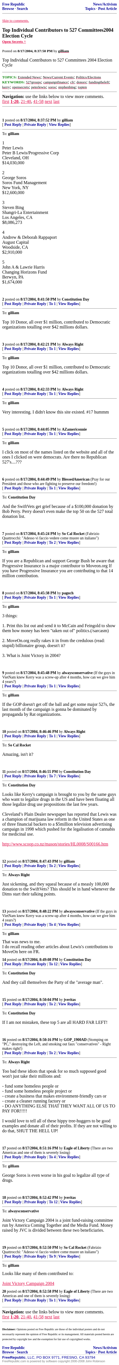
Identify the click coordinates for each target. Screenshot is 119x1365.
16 (4, 1040)
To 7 (52, 776)
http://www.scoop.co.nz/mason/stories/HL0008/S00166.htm (55, 844)
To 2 (52, 542)
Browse (8, 9)
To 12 (53, 964)
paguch (67, 593)
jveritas (70, 1000)
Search (22, 9)
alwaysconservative (77, 673)
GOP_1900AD (75, 1040)
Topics (90, 9)
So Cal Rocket (73, 534)
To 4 (52, 925)
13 (4, 911)
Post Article (107, 9)
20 (4, 1291)
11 (4, 772)
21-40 (26, 101)
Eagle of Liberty (77, 1148)
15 (4, 1000)
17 (4, 1148)
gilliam (67, 120)
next (48, 101)
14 (4, 960)
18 (4, 1198)
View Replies (59, 125)
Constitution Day (75, 299)
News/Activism (105, 4)
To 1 (52, 304)
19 (4, 1247)
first (5, 101)
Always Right (72, 344)
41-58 (38, 101)
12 (4, 861)
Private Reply (35, 125)
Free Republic (13, 4)
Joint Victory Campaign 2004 (28, 1283)
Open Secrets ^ (14, 41)
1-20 (14, 101)
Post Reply (13, 125)
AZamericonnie (74, 429)
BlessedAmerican (75, 479)
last (56, 101)
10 (4, 732)
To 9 (52, 1256)
